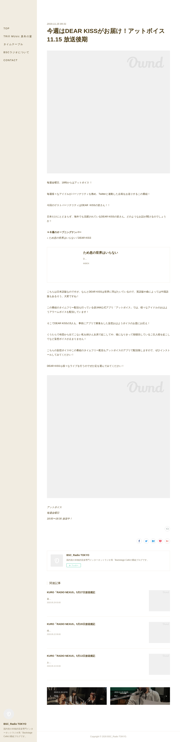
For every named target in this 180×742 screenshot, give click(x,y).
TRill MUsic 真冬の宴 (18, 36)
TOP (7, 28)
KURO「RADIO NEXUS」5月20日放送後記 (71, 624)
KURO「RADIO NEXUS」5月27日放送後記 (71, 592)
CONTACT (11, 60)
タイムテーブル (13, 44)
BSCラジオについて (16, 52)
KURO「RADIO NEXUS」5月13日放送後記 (71, 655)
